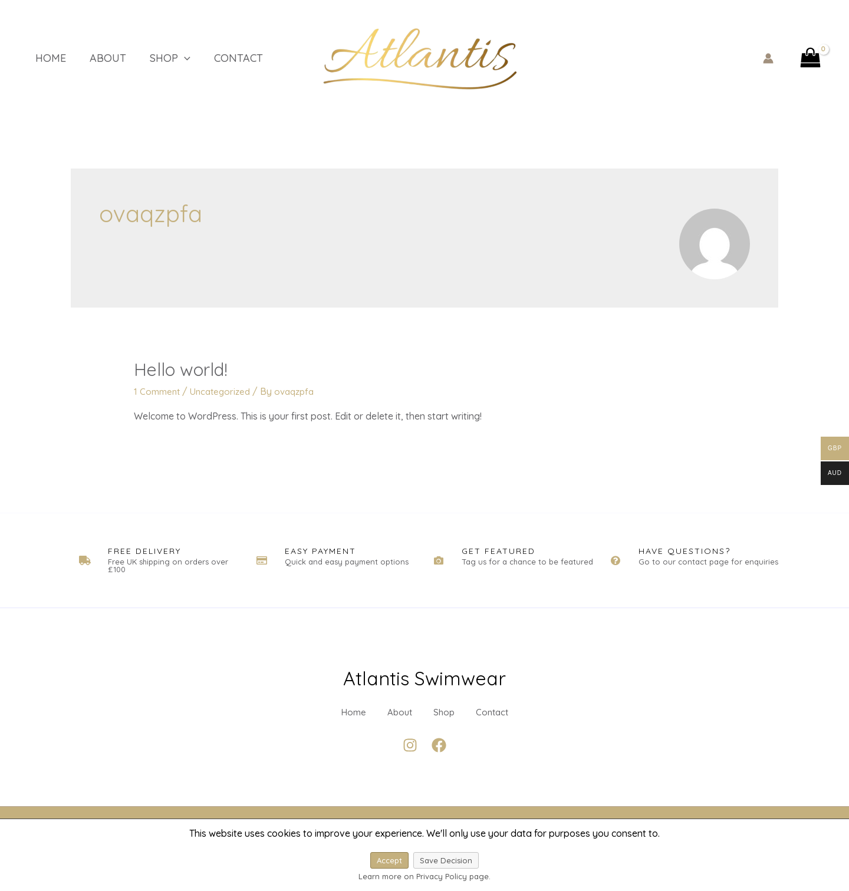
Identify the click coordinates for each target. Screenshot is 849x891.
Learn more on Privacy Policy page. (424, 876)
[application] (160, 58)
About (90, 58)
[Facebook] (439, 765)
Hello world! (181, 369)
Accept (389, 860)
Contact (209, 58)
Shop (146, 58)
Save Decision (446, 860)
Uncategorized (223, 391)
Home (39, 58)
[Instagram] (410, 765)
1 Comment (157, 391)
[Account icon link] (768, 58)
